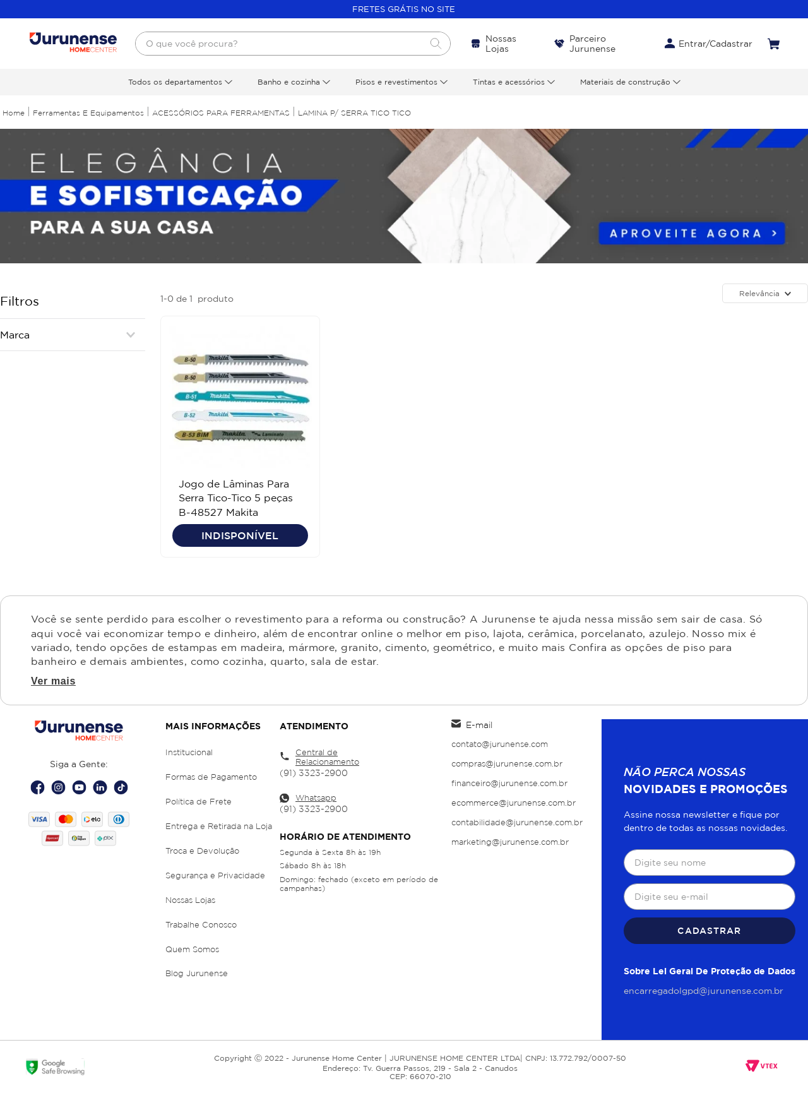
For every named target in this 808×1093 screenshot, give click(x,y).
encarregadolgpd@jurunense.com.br (703, 990)
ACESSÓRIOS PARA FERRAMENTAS (221, 113)
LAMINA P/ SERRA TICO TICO (354, 113)
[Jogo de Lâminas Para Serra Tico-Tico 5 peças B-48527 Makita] (240, 436)
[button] (72, 334)
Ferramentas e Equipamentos (88, 113)
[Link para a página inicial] (13, 112)
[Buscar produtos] (436, 43)
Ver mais (53, 682)
